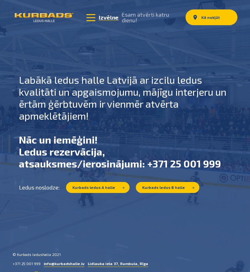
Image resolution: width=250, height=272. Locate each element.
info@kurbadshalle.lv (64, 263)
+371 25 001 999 (27, 263)
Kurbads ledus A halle (98, 187)
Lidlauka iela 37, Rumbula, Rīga (118, 263)
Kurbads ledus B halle (168, 187)
